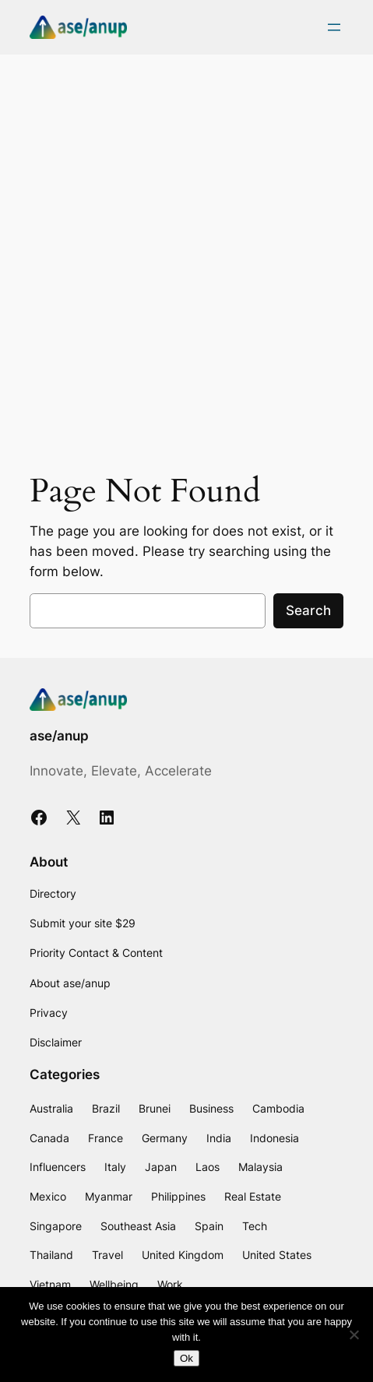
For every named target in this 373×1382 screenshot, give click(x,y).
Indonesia (274, 1138)
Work (170, 1284)
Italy (115, 1166)
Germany (165, 1138)
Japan (161, 1166)
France (105, 1138)
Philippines (178, 1196)
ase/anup (59, 736)
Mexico (48, 1196)
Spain (209, 1226)
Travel (107, 1254)
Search (308, 610)
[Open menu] (334, 27)
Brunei (155, 1108)
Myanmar (108, 1196)
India (218, 1138)
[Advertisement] (186, 255)
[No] (353, 1334)
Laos (207, 1166)
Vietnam (50, 1284)
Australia (51, 1108)
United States (276, 1254)
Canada (49, 1138)
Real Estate (252, 1196)
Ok (186, 1358)
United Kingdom (182, 1254)
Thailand (51, 1254)
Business (211, 1108)
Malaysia (260, 1166)
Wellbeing (114, 1284)
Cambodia (278, 1108)
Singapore (56, 1226)
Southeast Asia (138, 1226)
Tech (254, 1226)
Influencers (58, 1166)
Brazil (106, 1108)
